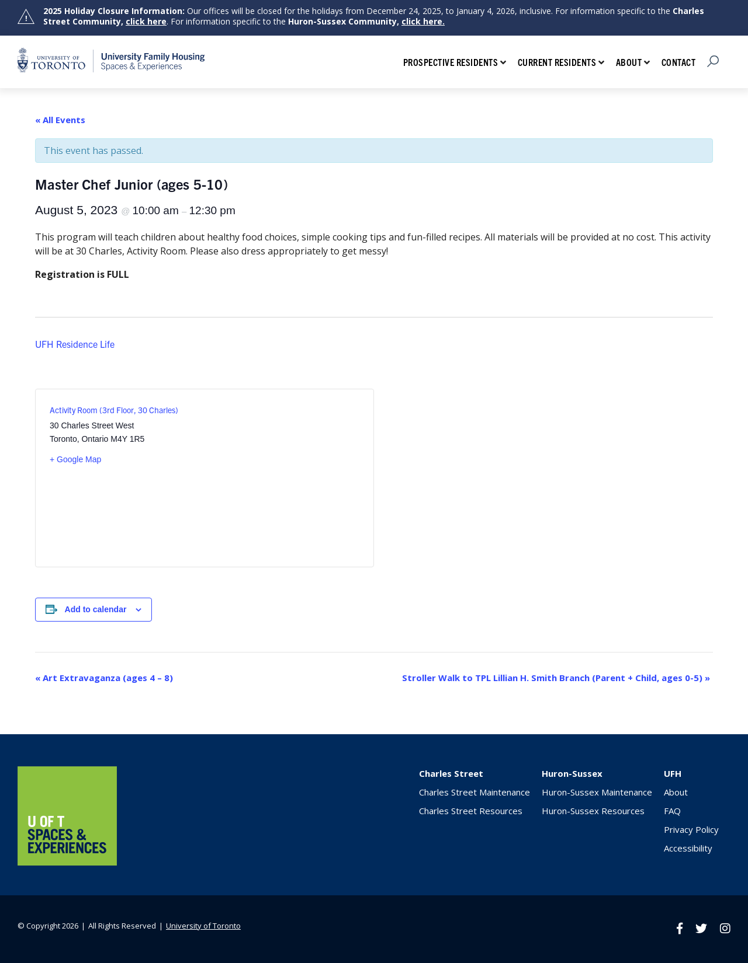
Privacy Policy (691, 829)
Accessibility (688, 848)
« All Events (60, 119)
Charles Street (451, 773)
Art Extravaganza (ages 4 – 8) (104, 677)
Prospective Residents (450, 62)
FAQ (672, 811)
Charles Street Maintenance (474, 792)
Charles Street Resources (470, 811)
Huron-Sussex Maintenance (597, 792)
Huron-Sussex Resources (593, 811)
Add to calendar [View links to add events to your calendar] (96, 609)
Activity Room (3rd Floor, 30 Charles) (114, 409)
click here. (423, 21)
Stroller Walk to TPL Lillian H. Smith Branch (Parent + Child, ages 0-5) (556, 677)
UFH (672, 773)
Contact (679, 62)
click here (146, 21)
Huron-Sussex (572, 773)
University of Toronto (203, 925)
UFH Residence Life (75, 344)
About (629, 62)
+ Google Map (75, 459)
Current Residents (557, 62)
